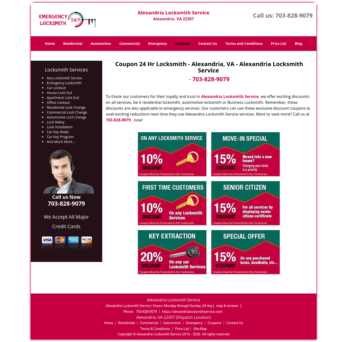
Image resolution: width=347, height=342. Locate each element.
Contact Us (207, 43)
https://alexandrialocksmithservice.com (192, 312)
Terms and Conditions (243, 43)
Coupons (182, 43)
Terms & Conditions (155, 329)
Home (50, 43)
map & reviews (227, 306)
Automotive (101, 43)
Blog (298, 43)
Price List (279, 43)
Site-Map (200, 329)
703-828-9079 (294, 15)
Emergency (157, 43)
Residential (72, 43)
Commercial (129, 43)
